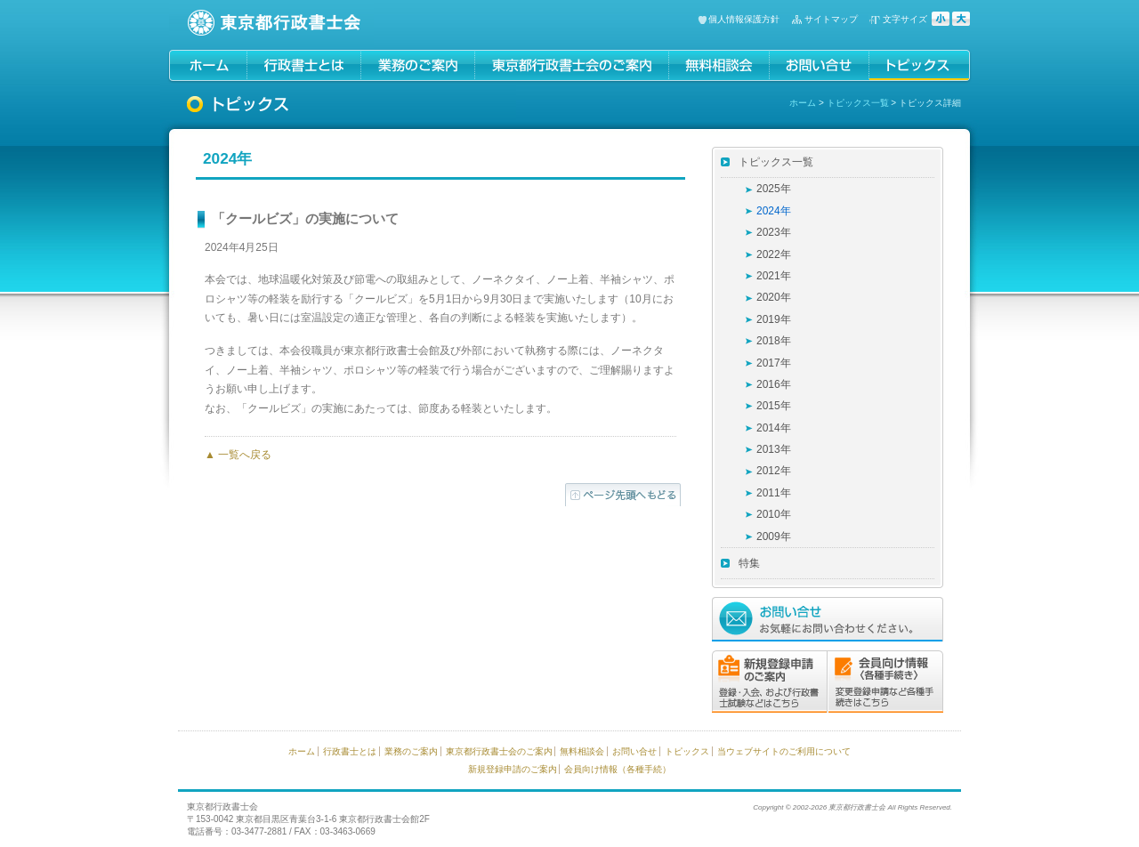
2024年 (773, 211)
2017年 (773, 363)
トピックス (687, 751)
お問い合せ (634, 751)
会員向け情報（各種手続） (617, 769)
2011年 (773, 493)
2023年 (773, 232)
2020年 (773, 297)
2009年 (773, 536)
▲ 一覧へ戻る (238, 454)
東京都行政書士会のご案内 (499, 751)
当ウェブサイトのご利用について (784, 751)
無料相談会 (582, 751)
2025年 (773, 188)
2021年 (773, 276)
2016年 (773, 384)
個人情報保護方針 (744, 19)
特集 (749, 563)
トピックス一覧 (858, 103)
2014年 (773, 428)
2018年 (773, 341)
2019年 (773, 319)
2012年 (773, 470)
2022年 (773, 254)
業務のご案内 (411, 751)
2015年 (773, 405)
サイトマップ (831, 19)
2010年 (773, 514)
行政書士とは (349, 751)
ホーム (802, 103)
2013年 (773, 449)
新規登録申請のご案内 (512, 769)
